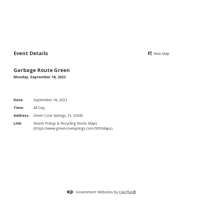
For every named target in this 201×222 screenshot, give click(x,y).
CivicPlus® (127, 200)
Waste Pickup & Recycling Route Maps (65, 131)
